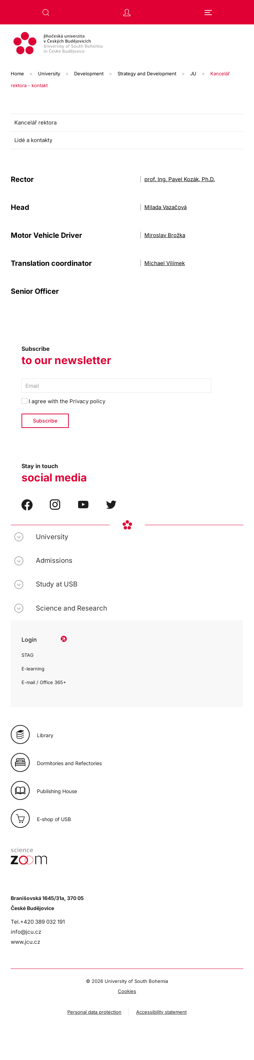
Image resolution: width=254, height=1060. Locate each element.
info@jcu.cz (26, 931)
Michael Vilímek (164, 263)
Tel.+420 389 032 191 (38, 921)
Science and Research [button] (71, 608)
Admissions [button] (54, 560)
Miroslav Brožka (164, 235)
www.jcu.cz (25, 941)
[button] (46, 13)
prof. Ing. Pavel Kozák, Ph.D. (179, 179)
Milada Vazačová (165, 207)
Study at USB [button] (56, 584)
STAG (27, 655)
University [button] (52, 537)
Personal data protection (94, 1012)
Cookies (127, 991)
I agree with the (63, 401)
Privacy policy (87, 401)
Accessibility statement (161, 1012)
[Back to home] (127, 44)
